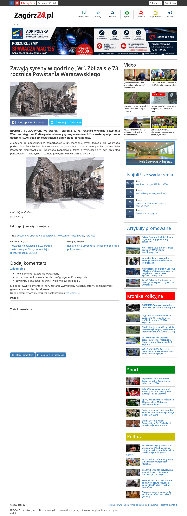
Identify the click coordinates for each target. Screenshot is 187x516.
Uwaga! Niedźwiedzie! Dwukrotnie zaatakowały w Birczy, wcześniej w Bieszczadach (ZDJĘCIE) (31, 249)
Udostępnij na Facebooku (29, 122)
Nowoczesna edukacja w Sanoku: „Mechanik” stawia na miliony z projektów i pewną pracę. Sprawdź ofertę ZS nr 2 (158, 272)
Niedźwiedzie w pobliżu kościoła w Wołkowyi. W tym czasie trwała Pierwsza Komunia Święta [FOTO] (158, 329)
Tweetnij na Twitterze (66, 122)
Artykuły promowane (149, 228)
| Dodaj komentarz (22, 355)
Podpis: (14, 298)
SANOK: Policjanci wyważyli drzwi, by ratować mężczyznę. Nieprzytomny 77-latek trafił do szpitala (157, 341)
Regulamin (153, 504)
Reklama (42, 3)
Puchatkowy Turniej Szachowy (150, 192)
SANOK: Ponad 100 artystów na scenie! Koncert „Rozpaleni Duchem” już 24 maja (157, 472)
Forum (112, 14)
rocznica (90, 235)
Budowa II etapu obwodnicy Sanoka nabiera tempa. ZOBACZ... (137, 108)
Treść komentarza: (21, 309)
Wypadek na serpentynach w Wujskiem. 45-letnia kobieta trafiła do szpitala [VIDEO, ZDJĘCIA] (156, 319)
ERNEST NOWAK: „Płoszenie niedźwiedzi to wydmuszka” (163, 83)
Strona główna (115, 504)
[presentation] (32, 344)
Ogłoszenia (83, 14)
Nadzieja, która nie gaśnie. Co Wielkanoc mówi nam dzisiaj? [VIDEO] (157, 494)
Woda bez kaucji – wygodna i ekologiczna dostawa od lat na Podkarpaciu (157, 260)
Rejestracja (170, 2)
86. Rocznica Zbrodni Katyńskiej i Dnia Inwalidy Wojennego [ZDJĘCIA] (158, 461)
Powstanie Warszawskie (70, 235)
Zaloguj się (155, 2)
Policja (141, 14)
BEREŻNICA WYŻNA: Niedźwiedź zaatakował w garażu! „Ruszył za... (163, 132)
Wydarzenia (156, 14)
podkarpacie (48, 235)
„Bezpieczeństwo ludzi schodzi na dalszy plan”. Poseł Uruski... (135, 85)
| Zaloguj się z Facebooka (50, 355)
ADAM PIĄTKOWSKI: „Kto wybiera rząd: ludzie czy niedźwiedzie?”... (135, 132)
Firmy (98, 14)
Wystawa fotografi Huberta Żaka (150, 182)
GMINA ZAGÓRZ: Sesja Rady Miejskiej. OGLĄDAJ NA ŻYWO (163, 108)
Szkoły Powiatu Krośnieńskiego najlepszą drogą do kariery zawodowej (157, 239)
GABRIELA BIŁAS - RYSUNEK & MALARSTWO (150, 203)
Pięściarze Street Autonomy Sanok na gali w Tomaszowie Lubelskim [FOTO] (156, 381)
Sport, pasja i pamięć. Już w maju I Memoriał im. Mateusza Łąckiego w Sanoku (158, 402)
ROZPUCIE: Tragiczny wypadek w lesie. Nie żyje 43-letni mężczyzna (158, 306)
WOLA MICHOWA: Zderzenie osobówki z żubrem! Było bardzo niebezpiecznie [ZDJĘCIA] (158, 351)
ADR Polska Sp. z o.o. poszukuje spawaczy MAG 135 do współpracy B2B (157, 250)
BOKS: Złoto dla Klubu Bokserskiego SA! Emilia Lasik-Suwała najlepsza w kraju (157, 423)
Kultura (134, 437)
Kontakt (53, 3)
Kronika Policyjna (145, 296)
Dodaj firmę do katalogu (135, 504)
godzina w (22, 235)
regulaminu (72, 293)
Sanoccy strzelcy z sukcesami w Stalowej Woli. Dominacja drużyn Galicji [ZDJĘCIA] (158, 412)
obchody (35, 235)
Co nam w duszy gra (150, 212)
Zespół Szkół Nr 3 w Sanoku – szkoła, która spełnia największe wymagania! (158, 282)
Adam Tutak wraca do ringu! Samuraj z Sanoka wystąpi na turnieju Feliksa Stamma (156, 391)
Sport (127, 14)
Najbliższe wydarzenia (150, 175)
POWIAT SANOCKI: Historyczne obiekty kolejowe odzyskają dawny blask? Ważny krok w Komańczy (157, 484)
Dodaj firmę (28, 3)
